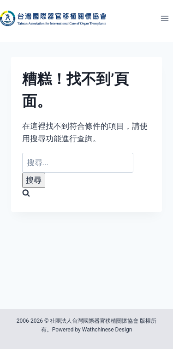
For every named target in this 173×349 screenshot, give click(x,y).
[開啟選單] (164, 18)
